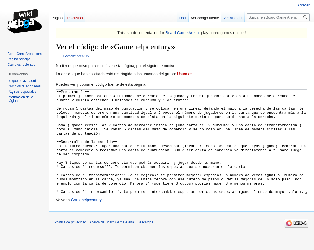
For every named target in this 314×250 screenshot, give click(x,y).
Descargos (145, 243)
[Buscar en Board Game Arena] (278, 17)
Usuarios (184, 74)
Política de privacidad (70, 243)
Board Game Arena (182, 33)
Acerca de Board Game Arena (111, 243)
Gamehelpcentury (76, 56)
